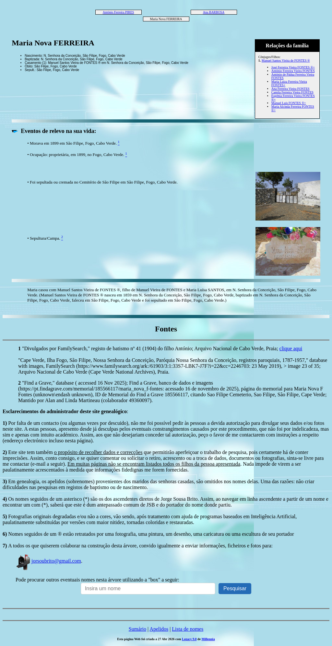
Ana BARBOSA (213, 12)
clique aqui (290, 348)
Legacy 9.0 (189, 639)
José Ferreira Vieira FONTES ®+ (293, 67)
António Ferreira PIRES (118, 12)
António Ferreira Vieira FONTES (293, 71)
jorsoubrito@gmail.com (48, 561)
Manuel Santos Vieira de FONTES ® (286, 60)
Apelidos (158, 629)
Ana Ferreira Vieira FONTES (290, 88)
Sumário (137, 629)
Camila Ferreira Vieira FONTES (292, 92)
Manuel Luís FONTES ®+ (288, 103)
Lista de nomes (187, 629)
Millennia (208, 639)
